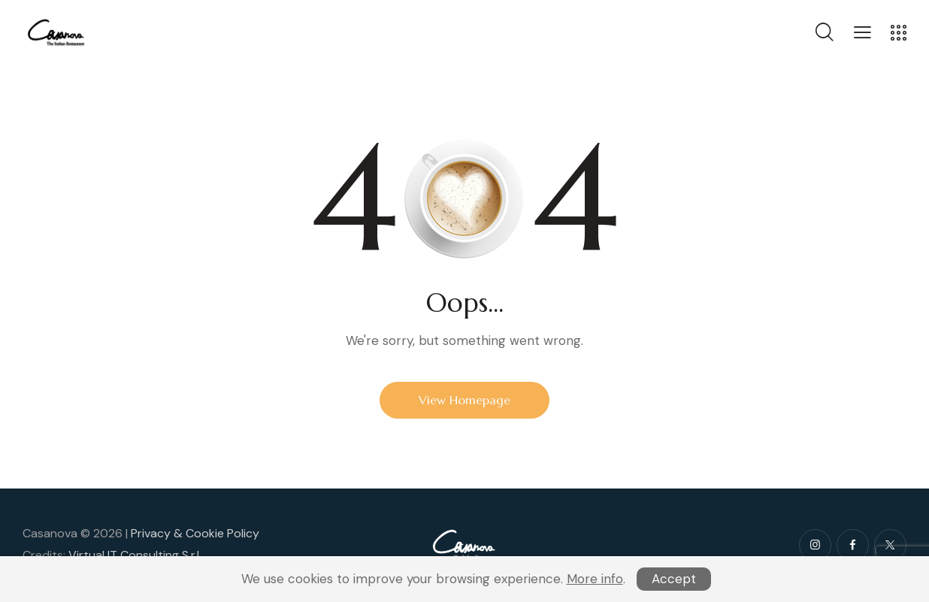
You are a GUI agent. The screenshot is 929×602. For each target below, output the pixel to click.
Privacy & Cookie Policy (195, 533)
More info (595, 578)
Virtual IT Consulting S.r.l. (134, 555)
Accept (674, 578)
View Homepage (464, 399)
